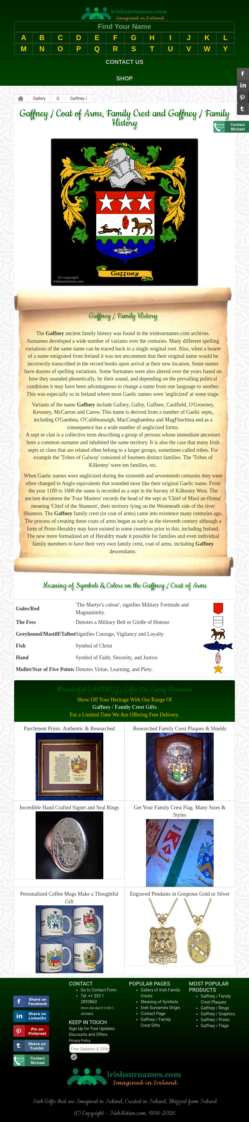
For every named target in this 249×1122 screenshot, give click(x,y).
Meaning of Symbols (159, 1001)
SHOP (124, 78)
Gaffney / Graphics (218, 1013)
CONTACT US (124, 62)
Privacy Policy (79, 1041)
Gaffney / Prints (215, 1019)
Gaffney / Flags (215, 1025)
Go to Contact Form (99, 990)
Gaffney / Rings (215, 1008)
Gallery (39, 98)
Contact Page (153, 1013)
